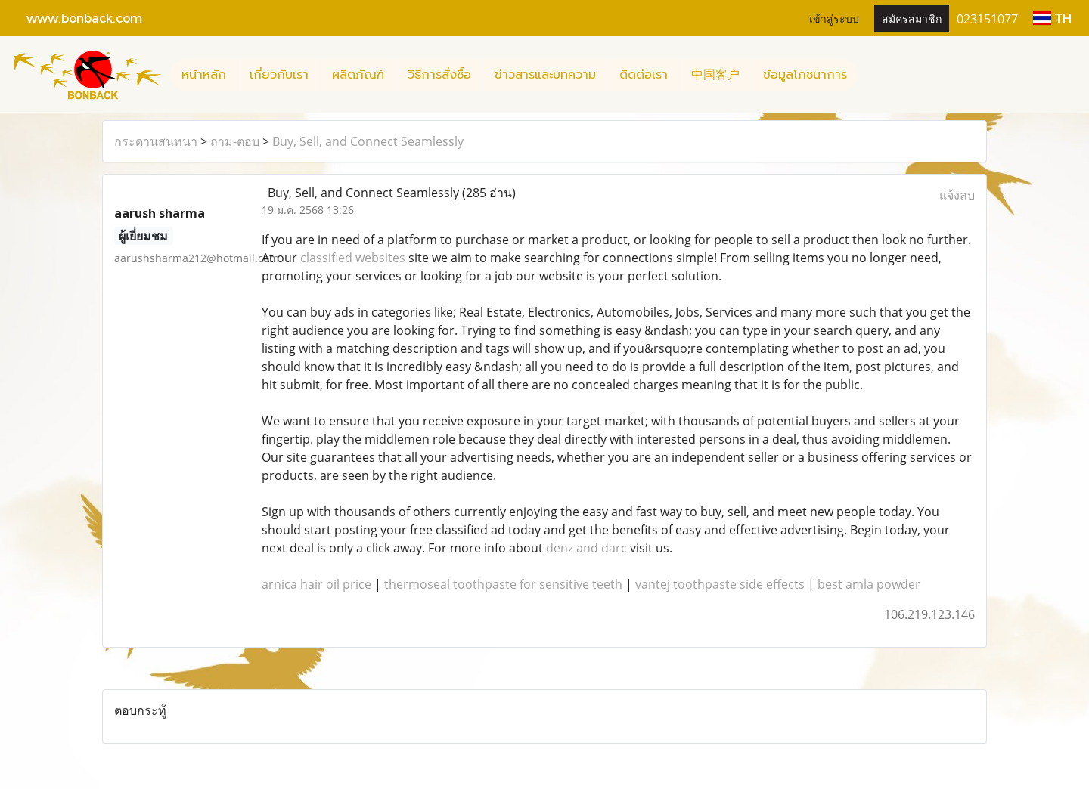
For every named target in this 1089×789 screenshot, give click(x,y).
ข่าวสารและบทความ (545, 75)
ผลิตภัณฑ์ (358, 75)
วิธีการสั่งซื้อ (439, 75)
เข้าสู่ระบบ (834, 18)
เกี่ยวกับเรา (279, 75)
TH (1052, 18)
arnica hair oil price (316, 584)
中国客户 (715, 75)
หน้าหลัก (204, 75)
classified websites (352, 257)
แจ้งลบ (957, 195)
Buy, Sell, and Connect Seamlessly (368, 141)
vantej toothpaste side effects (720, 584)
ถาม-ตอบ (234, 141)
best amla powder (869, 584)
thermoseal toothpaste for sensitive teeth (503, 584)
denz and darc (586, 548)
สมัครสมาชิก (912, 18)
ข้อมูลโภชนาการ (805, 75)
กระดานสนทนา (155, 141)
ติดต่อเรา (643, 75)
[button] (872, 75)
